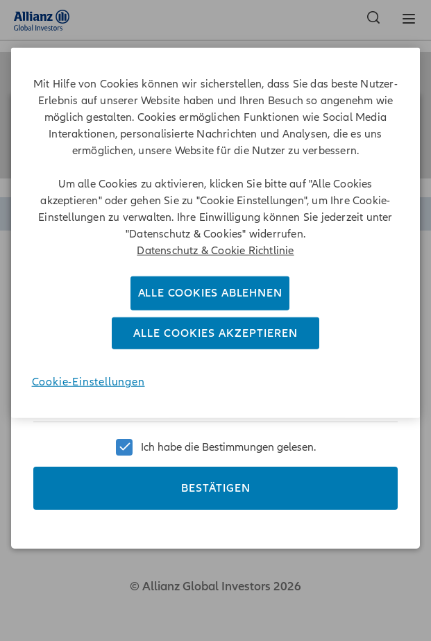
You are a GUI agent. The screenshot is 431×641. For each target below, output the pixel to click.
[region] (216, 233)
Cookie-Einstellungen (88, 382)
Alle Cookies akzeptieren (215, 333)
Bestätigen (216, 483)
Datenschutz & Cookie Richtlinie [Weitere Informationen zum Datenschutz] (215, 251)
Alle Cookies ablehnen (210, 293)
